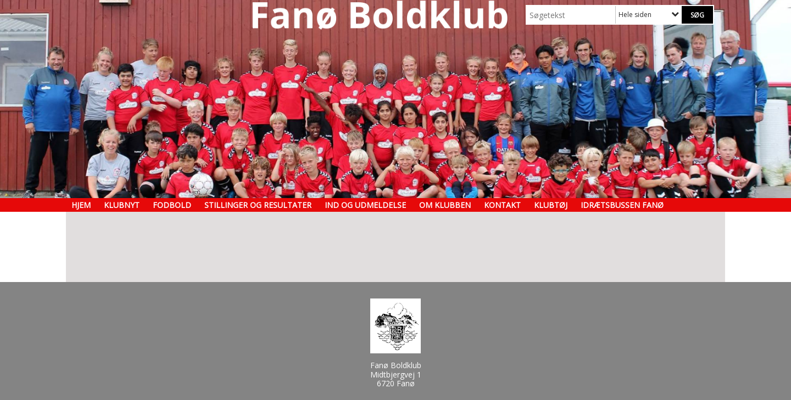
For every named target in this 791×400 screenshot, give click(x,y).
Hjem (81, 205)
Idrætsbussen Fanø (622, 205)
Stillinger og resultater (257, 205)
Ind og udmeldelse (365, 205)
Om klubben (445, 205)
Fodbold (172, 205)
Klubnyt (122, 205)
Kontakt (502, 205)
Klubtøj (550, 205)
